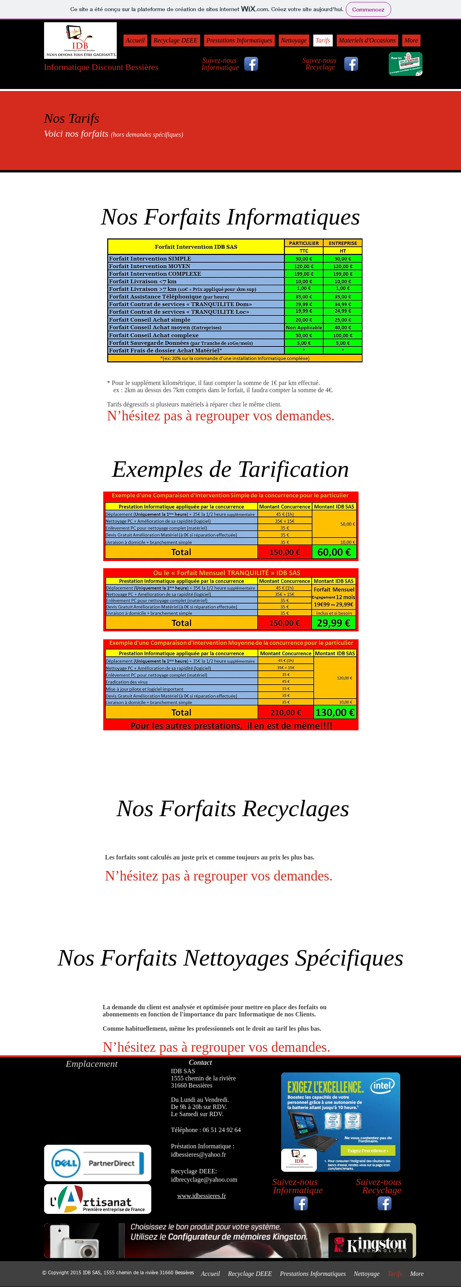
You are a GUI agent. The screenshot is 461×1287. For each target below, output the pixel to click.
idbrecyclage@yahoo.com (204, 1179)
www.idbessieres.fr (201, 1195)
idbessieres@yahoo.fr (198, 1154)
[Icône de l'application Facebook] (301, 1203)
